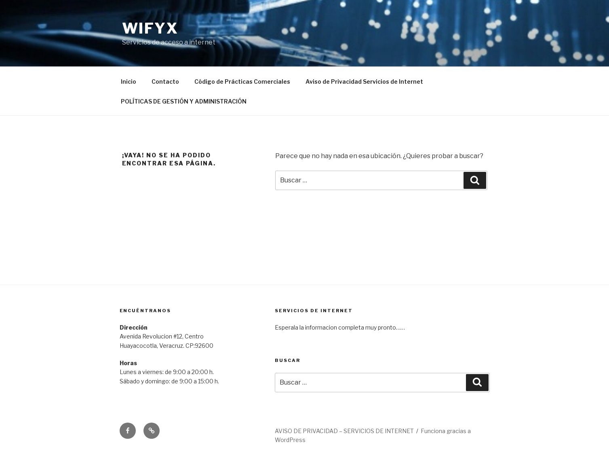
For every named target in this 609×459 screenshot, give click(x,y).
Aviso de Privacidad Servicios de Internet (364, 81)
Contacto (165, 81)
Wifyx (150, 28)
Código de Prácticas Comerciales (242, 81)
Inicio (128, 81)
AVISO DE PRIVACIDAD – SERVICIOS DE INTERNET (344, 430)
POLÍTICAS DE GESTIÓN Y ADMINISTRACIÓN (184, 101)
